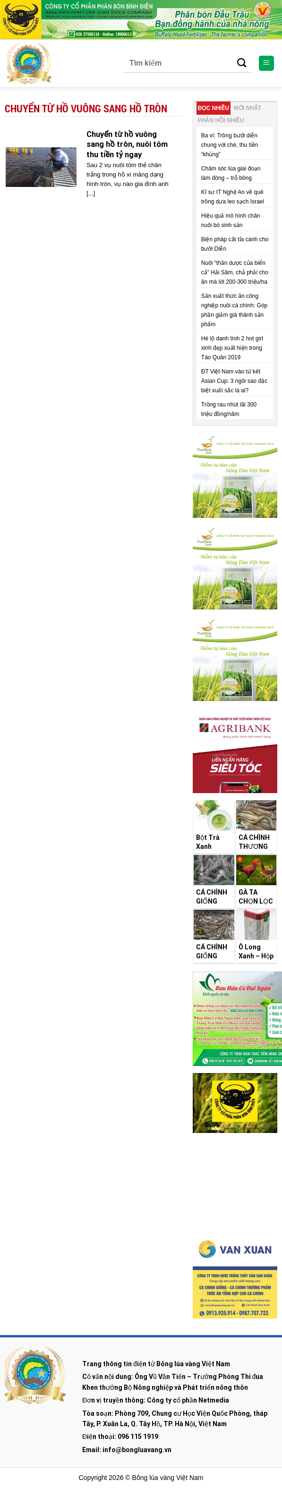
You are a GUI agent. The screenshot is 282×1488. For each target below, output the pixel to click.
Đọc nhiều (213, 108)
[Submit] (241, 63)
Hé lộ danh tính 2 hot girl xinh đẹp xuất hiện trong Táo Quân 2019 (232, 348)
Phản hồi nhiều (221, 120)
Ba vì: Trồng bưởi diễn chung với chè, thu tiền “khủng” (229, 145)
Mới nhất (247, 108)
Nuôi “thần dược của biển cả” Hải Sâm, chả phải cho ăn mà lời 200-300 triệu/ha (234, 272)
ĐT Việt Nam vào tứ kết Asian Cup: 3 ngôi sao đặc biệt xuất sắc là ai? (234, 381)
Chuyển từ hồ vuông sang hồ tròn (86, 108)
